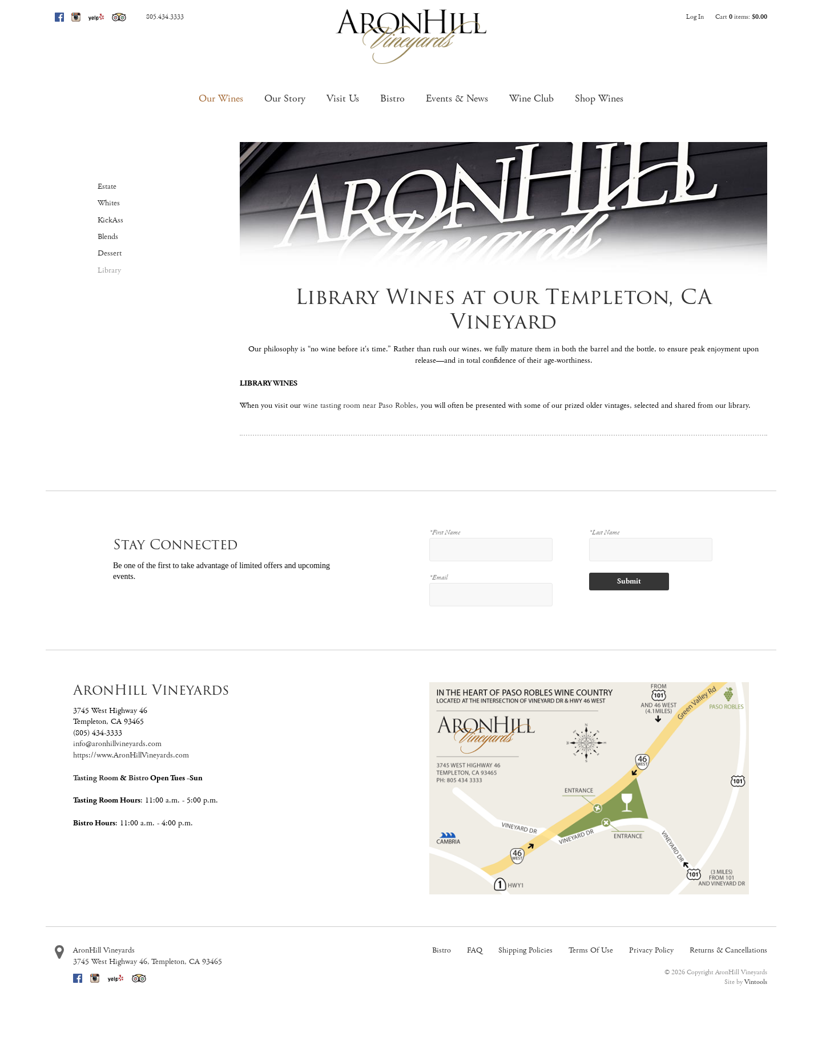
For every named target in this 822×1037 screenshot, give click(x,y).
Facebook (59, 17)
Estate (107, 186)
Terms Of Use (591, 950)
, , (147, 962)
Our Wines (221, 98)
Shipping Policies (525, 950)
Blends (108, 237)
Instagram (75, 17)
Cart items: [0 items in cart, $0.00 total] (741, 17)
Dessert (110, 253)
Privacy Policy (651, 950)
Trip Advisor (119, 17)
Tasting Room (95, 778)
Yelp (96, 17)
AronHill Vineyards (104, 950)
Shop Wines (599, 98)
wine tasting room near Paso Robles (359, 405)
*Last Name (604, 532)
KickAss (110, 220)
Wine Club (531, 98)
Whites (109, 203)
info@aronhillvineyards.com (117, 744)
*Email (438, 577)
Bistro (392, 98)
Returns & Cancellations (728, 950)
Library (109, 270)
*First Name (444, 532)
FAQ (474, 950)
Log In (695, 17)
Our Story (284, 98)
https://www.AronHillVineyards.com (131, 755)
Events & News (457, 98)
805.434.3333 (165, 17)
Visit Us (343, 98)
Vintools (755, 982)
